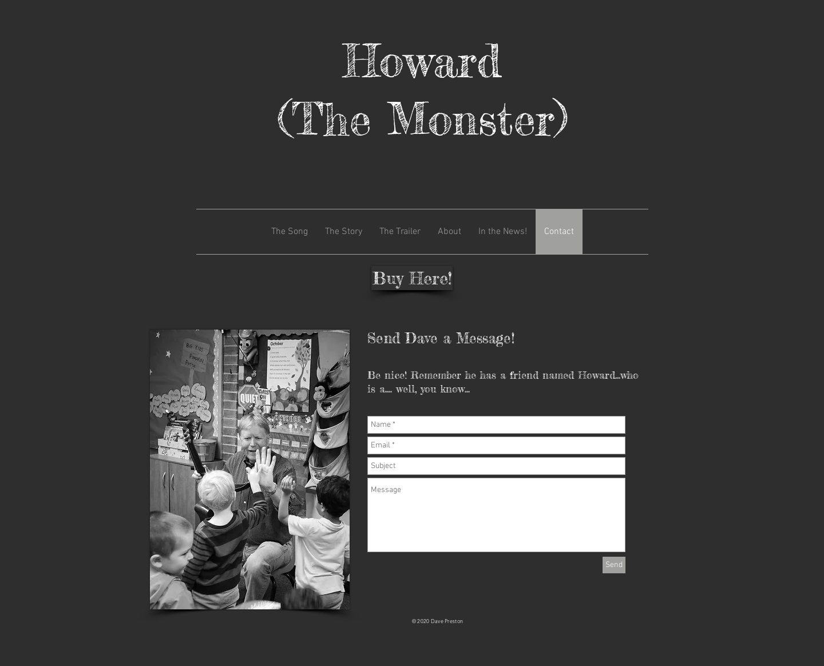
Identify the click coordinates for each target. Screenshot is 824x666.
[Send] (614, 565)
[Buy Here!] (412, 278)
